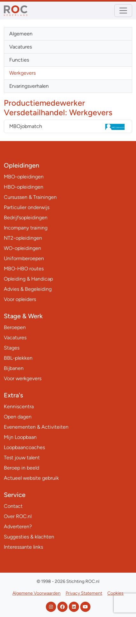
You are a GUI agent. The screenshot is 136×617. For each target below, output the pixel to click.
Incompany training (25, 228)
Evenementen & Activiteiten (36, 427)
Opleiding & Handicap (28, 279)
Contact (13, 506)
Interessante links (23, 547)
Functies (19, 60)
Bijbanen (14, 368)
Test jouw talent (22, 458)
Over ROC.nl (18, 516)
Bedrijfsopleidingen (25, 217)
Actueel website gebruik (31, 478)
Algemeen (20, 34)
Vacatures (20, 47)
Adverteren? (18, 526)
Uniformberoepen (24, 258)
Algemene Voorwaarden (36, 593)
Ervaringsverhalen (29, 86)
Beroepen (15, 327)
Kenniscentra (19, 406)
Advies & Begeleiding (28, 289)
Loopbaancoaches (24, 447)
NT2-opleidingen (23, 238)
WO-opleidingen (22, 248)
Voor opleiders (20, 299)
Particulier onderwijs (26, 207)
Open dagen (18, 417)
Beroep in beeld (21, 468)
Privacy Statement (84, 593)
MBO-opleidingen (24, 177)
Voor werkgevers (22, 378)
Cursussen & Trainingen (30, 197)
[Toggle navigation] (123, 10)
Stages (11, 348)
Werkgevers (22, 73)
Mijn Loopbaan (20, 437)
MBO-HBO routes (24, 269)
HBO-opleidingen (23, 187)
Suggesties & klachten (29, 537)
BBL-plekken (18, 358)
